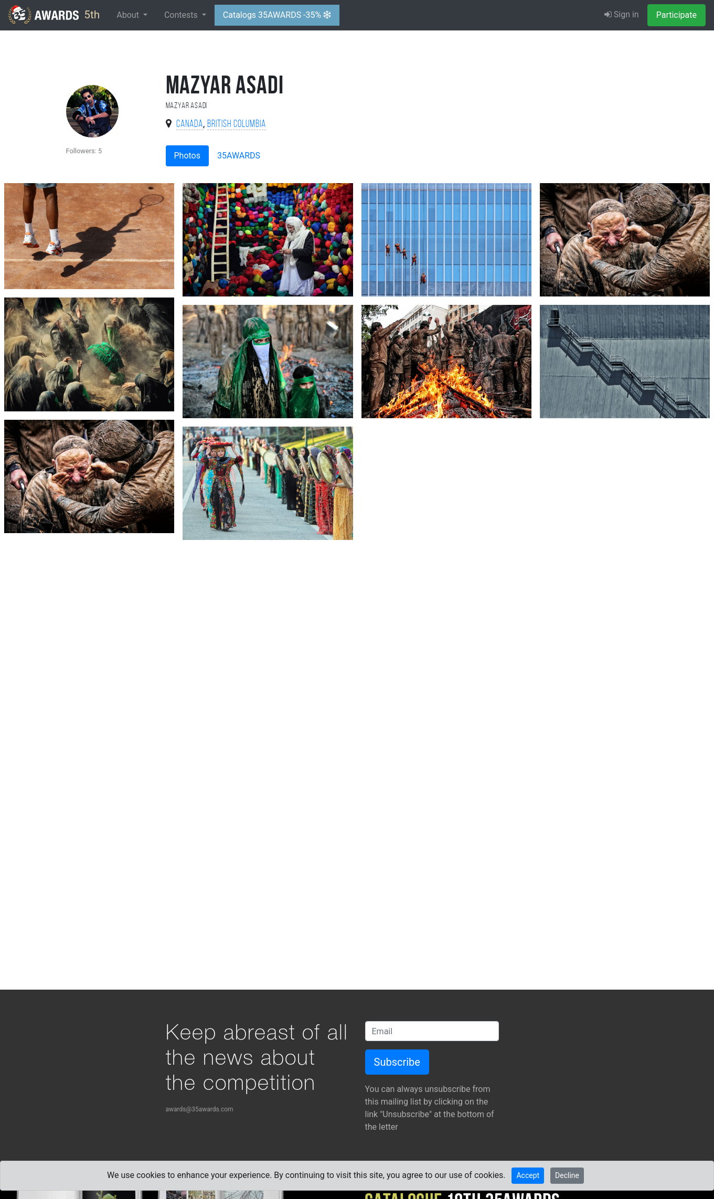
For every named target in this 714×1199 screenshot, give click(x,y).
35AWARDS (238, 156)
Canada (189, 125)
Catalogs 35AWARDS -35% (277, 15)
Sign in (621, 14)
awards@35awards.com (199, 1109)
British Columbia (236, 125)
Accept (527, 1175)
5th (54, 14)
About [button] (128, 15)
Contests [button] (182, 15)
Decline (567, 1175)
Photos (187, 156)
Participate (676, 15)
